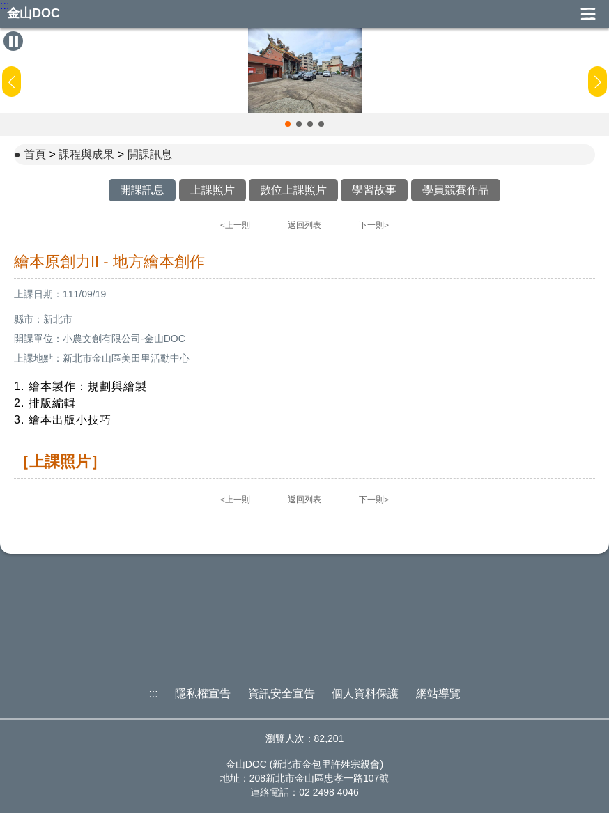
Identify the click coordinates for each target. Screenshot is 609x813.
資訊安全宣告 (281, 693)
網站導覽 (438, 693)
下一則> (374, 225)
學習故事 (374, 190)
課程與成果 (86, 154)
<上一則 (235, 225)
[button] (288, 124)
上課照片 (212, 190)
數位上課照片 (293, 190)
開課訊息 (150, 154)
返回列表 (304, 225)
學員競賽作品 (455, 190)
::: (4, 5)
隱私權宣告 (203, 693)
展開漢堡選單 (588, 14)
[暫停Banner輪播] (13, 41)
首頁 (35, 154)
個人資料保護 (365, 693)
